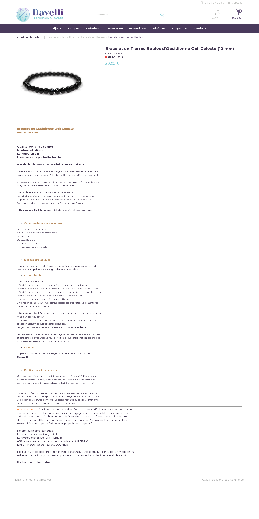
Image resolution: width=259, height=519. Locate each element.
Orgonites (179, 28)
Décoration (115, 28)
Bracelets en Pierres (92, 37)
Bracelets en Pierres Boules (125, 37)
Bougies (73, 28)
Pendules (200, 28)
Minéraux (159, 28)
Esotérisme (137, 28)
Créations (93, 28)
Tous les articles (56, 37)
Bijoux (56, 28)
